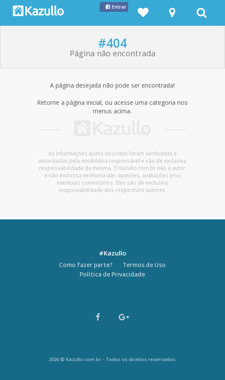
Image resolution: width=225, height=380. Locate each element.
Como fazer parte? (86, 265)
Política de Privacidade (112, 274)
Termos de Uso (144, 265)
